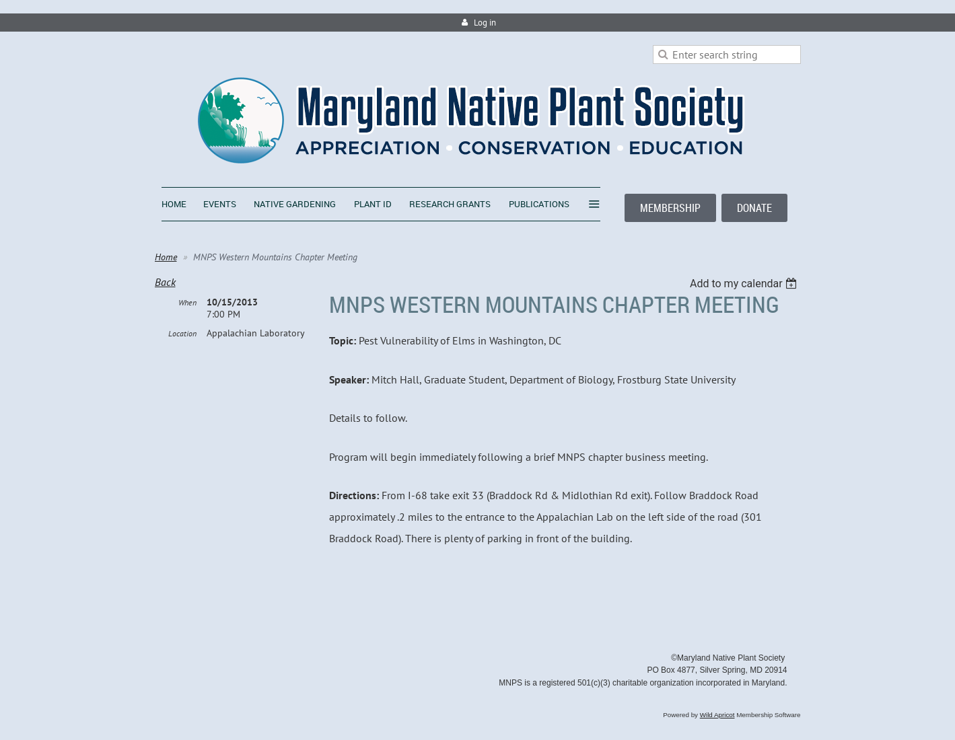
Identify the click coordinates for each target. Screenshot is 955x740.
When (187, 302)
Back (165, 282)
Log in (485, 22)
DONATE (754, 207)
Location (182, 333)
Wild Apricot (717, 714)
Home (166, 257)
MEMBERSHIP (670, 207)
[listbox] (745, 283)
